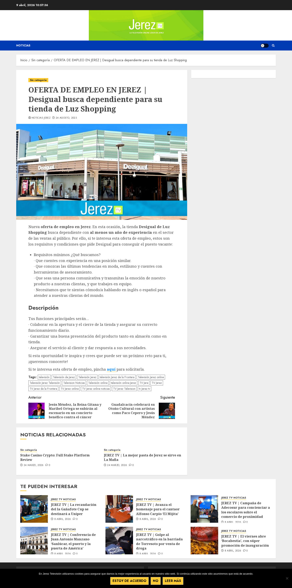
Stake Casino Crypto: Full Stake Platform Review (55, 457)
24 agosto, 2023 (66, 118)
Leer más (173, 581)
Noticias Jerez (41, 118)
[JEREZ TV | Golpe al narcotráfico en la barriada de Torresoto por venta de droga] (119, 540)
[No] (287, 578)
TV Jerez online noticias (96, 389)
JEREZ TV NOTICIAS (63, 499)
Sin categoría (38, 80)
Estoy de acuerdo (130, 581)
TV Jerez (157, 383)
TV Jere (144, 383)
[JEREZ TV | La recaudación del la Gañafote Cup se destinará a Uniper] (34, 509)
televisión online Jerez (123, 383)
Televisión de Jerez (64, 377)
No (156, 581)
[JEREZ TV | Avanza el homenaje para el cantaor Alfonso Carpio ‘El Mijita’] (119, 509)
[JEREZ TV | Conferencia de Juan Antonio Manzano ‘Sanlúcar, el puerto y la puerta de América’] (34, 540)
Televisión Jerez (87, 377)
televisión (44, 377)
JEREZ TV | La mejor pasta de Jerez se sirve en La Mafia (142, 457)
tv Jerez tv (144, 389)
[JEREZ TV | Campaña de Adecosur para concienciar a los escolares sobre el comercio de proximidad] (204, 509)
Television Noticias (74, 383)
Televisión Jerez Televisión (45, 383)
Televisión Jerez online (151, 377)
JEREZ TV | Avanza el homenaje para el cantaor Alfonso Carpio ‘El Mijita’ (158, 509)
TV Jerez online (70, 389)
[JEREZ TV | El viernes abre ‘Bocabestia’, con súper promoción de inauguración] (204, 540)
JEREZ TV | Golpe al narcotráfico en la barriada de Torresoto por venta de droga (159, 541)
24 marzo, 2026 (34, 465)
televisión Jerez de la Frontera (117, 377)
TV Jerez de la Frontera (43, 389)
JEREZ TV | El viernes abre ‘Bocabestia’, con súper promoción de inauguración (245, 541)
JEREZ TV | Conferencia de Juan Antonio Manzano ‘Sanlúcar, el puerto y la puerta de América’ (73, 541)
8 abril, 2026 (62, 519)
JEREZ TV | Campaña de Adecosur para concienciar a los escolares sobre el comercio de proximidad (245, 510)
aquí (112, 369)
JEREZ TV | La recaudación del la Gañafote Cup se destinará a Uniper (73, 509)
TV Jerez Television (124, 389)
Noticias (23, 45)
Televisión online (97, 383)
